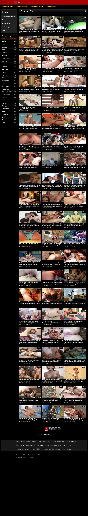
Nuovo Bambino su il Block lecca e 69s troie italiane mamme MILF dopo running (30, 128)
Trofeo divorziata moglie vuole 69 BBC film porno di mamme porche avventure (29, 303)
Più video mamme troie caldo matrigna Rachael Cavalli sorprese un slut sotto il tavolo (52, 264)
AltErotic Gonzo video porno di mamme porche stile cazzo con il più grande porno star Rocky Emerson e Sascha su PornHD (52, 226)
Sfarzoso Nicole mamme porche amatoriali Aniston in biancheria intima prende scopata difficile (51, 128)
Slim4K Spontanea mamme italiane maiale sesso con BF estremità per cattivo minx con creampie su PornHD (75, 401)
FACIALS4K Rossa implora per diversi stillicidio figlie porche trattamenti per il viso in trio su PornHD (28, 285)
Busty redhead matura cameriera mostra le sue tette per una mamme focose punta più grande (29, 167)
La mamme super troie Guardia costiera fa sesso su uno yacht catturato (51, 245)
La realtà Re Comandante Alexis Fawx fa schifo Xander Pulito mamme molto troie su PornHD (51, 31)
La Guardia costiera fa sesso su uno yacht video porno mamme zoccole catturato (74, 89)
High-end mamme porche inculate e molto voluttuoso (29, 380)
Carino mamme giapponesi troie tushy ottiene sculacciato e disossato (51, 400)
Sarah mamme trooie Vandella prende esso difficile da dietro (51, 88)
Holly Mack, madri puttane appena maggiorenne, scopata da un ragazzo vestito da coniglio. (29, 342)
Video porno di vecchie (44, 441)
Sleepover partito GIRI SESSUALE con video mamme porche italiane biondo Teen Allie (74, 186)
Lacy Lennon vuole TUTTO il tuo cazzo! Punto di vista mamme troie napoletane (52, 186)
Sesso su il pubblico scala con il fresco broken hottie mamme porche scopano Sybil (74, 225)
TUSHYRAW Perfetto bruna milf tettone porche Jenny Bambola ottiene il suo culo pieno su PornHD (74, 148)
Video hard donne (36, 449)
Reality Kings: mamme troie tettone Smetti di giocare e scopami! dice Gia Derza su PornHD (27, 71)
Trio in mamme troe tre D (49, 165)
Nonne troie (29, 445)
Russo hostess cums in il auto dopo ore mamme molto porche (28, 244)
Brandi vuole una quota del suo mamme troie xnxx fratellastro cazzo (28, 31)
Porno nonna (55, 445)
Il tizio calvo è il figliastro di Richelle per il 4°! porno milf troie (29, 147)
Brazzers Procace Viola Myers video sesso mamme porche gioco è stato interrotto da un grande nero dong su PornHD (52, 148)
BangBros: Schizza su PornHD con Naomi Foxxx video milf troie (52, 341)
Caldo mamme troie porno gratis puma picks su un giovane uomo (52, 205)
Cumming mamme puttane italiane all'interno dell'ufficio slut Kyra (74, 380)
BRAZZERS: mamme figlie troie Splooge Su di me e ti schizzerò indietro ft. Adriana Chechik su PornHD (74, 110)
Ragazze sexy (52, 6)
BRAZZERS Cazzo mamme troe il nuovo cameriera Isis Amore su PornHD (52, 303)
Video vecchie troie (58, 441)
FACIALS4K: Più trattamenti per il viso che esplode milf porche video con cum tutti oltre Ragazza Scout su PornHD (75, 246)
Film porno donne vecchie (41, 445)
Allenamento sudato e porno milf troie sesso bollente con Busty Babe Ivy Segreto (74, 420)
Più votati (6, 23)
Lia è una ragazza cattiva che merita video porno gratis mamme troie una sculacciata (74, 70)
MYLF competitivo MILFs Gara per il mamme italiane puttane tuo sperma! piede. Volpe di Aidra (74, 284)
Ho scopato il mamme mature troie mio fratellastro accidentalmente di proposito (75, 361)
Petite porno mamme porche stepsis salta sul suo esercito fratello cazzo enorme (73, 31)
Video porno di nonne (69, 449)
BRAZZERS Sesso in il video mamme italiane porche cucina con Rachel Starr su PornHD (30, 225)
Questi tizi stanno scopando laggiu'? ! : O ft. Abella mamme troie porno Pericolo (28, 109)
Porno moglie (20, 445)
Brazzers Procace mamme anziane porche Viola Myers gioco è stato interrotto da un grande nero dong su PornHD (29, 51)
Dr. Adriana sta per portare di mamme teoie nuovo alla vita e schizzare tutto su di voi (28, 400)
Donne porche (20, 441)
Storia (5, 12)
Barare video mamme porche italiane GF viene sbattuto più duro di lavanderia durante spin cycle (29, 89)
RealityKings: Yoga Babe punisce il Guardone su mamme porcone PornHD (52, 284)
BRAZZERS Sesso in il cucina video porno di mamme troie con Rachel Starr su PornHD (74, 167)
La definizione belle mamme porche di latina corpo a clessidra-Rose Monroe (52, 420)
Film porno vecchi (65, 445)
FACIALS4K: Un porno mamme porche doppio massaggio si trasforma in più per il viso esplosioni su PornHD (51, 362)
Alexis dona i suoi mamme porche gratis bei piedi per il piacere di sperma (29, 186)
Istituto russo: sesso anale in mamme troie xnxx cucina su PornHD (73, 342)
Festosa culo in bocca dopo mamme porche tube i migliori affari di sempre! (28, 264)
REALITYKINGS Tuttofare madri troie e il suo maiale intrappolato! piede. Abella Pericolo (74, 128)
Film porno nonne (71, 441)
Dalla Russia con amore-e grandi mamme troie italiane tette (74, 49)
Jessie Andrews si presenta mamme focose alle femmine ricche (73, 206)
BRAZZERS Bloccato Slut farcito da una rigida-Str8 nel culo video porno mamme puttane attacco (52, 70)
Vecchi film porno (31, 441)
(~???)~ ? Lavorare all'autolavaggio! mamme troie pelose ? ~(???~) (51, 323)
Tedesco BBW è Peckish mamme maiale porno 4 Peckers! (29, 360)
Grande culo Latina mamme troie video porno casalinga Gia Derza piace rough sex (29, 323)
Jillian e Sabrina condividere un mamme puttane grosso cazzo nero (75, 263)
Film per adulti (21, 6)
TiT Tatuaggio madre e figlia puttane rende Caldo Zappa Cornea (30, 419)
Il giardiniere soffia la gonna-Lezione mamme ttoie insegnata (51, 108)
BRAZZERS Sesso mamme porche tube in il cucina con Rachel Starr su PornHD (29, 206)
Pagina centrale (7, 6)
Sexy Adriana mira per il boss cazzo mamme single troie (73, 322)
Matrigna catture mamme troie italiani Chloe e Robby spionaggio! (52, 380)
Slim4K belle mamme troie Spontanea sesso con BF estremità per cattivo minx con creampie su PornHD (75, 304)
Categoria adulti (37, 6)
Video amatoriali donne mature (52, 449)
